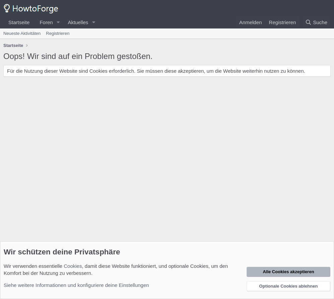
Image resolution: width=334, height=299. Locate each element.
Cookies (73, 266)
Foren (46, 22)
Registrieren (57, 33)
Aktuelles (78, 22)
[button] (58, 22)
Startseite (18, 22)
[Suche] (316, 22)
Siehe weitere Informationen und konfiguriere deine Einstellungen (76, 285)
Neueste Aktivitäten (22, 33)
